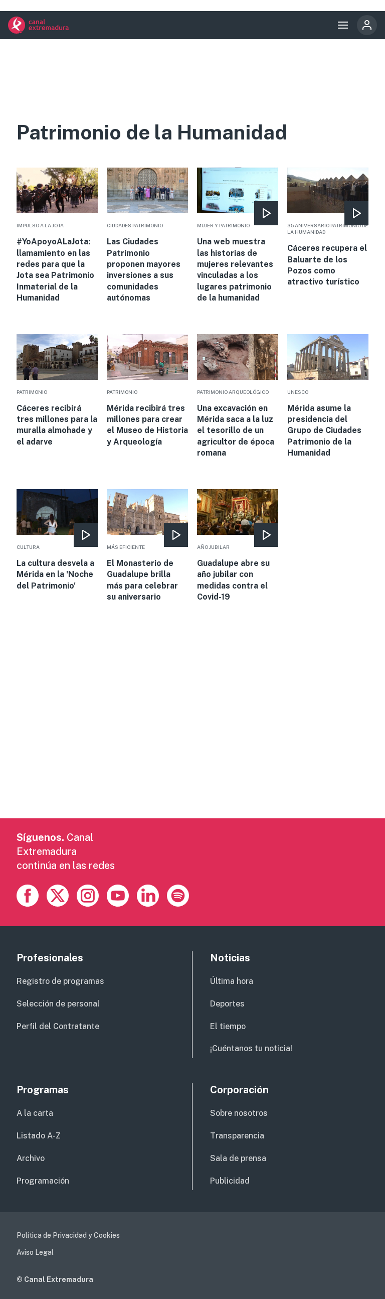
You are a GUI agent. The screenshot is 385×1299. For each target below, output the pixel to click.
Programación (43, 1181)
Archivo (31, 1158)
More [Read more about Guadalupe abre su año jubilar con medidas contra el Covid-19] (237, 546)
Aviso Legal (35, 1252)
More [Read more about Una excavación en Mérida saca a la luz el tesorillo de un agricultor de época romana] (237, 396)
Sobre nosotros (239, 1113)
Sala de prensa (238, 1158)
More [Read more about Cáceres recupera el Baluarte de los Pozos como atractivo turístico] (327, 228)
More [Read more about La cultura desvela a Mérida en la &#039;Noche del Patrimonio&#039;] (57, 540)
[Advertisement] (192, 748)
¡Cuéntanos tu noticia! (251, 1048)
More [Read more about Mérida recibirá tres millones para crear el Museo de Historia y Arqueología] (147, 391)
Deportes (227, 1003)
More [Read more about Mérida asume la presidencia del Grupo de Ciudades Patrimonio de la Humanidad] (327, 396)
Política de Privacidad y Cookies (68, 1235)
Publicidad (230, 1181)
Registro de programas (60, 981)
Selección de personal (58, 1003)
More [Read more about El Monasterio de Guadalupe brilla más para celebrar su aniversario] (147, 546)
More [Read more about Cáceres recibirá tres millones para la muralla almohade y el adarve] (57, 391)
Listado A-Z (39, 1135)
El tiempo (228, 1026)
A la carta (35, 1113)
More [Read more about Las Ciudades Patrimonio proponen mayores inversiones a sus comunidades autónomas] (147, 236)
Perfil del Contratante (58, 1026)
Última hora (231, 981)
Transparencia (237, 1135)
